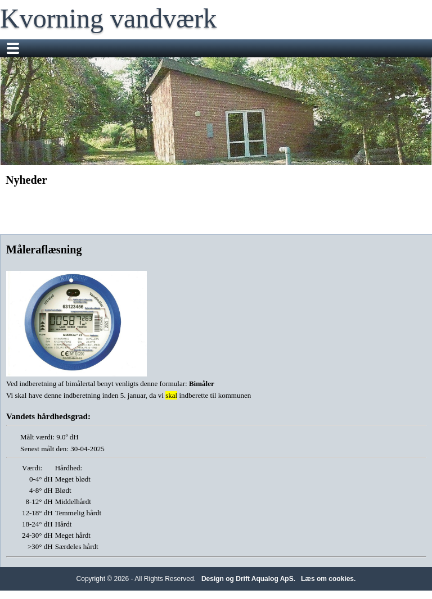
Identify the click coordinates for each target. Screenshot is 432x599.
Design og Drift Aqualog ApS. (248, 579)
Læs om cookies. (328, 579)
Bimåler (201, 383)
